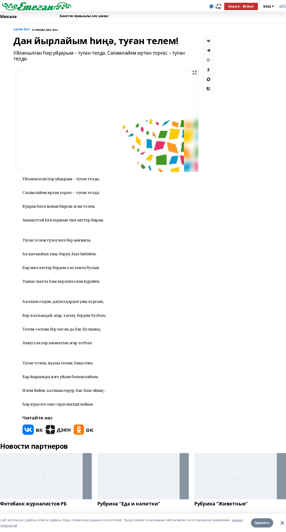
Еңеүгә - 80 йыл (241, 6)
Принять (262, 523)
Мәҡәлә (8, 16)
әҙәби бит (21, 29)
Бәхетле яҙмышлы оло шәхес (84, 16)
